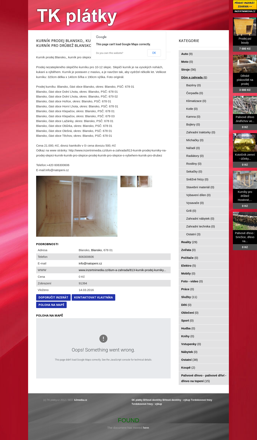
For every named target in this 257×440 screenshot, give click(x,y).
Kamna (193, 116)
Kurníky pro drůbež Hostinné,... (245, 195)
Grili (191, 210)
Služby (189, 297)
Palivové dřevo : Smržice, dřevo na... (245, 237)
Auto (187, 54)
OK (154, 52)
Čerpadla (194, 93)
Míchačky (195, 140)
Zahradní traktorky (200, 132)
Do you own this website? (109, 53)
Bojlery (193, 124)
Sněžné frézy (197, 179)
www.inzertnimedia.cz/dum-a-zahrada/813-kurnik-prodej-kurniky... (122, 270)
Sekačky (194, 171)
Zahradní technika (200, 226)
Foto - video (192, 281)
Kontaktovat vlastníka (93, 297)
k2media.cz (80, 400)
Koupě (188, 367)
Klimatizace (196, 101)
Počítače (189, 257)
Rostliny (194, 163)
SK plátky (137, 400)
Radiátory (195, 155)
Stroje (188, 69)
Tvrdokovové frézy (201, 400)
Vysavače (195, 203)
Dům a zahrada (194, 77)
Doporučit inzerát (53, 297)
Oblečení (190, 312)
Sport (187, 320)
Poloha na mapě (51, 305)
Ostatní (193, 234)
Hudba (188, 328)
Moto (187, 61)
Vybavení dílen (198, 195)
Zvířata (188, 250)
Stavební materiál (200, 187)
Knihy (187, 336)
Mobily (188, 273)
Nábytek (189, 352)
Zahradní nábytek (200, 218)
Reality (189, 242)
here (146, 427)
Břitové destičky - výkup (176, 400)
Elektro (188, 265)
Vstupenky (191, 344)
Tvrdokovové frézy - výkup (147, 404)
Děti (186, 304)
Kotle (192, 108)
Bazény (193, 85)
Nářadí (193, 148)
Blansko (96, 250)
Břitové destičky (152, 400)
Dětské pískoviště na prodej (245, 79)
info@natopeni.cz (90, 263)
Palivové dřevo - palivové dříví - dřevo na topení (203, 378)
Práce (187, 289)
